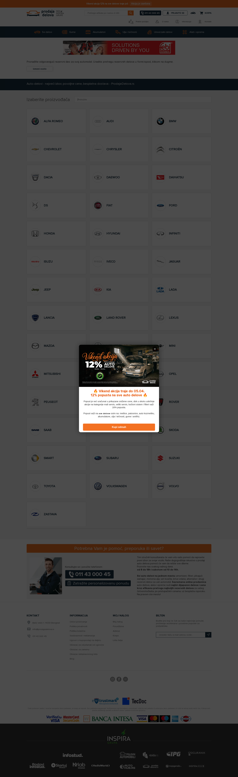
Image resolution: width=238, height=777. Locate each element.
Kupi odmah (119, 427)
